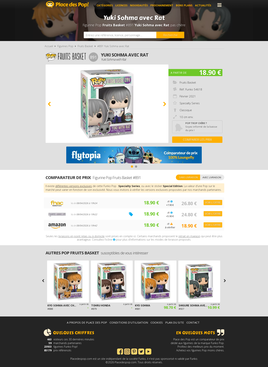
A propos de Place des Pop (87, 322)
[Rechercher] (170, 35)
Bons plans (184, 5)
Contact (193, 322)
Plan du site (174, 322)
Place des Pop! (67, 4)
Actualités (204, 5)
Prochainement (162, 5)
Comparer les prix (197, 140)
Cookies (157, 322)
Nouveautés (139, 5)
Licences (122, 5)
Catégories (105, 5)
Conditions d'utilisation (129, 322)
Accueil (49, 46)
